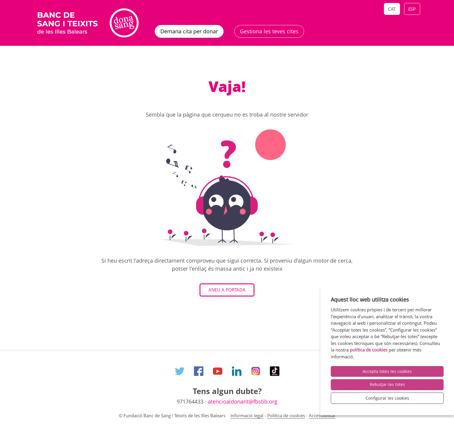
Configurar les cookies (387, 398)
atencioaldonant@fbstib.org (242, 401)
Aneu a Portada (227, 290)
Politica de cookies (286, 415)
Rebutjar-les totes (387, 384)
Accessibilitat (322, 415)
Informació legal (246, 415)
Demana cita (189, 31)
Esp (412, 9)
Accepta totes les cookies (387, 371)
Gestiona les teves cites (269, 31)
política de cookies (368, 350)
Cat (392, 9)
